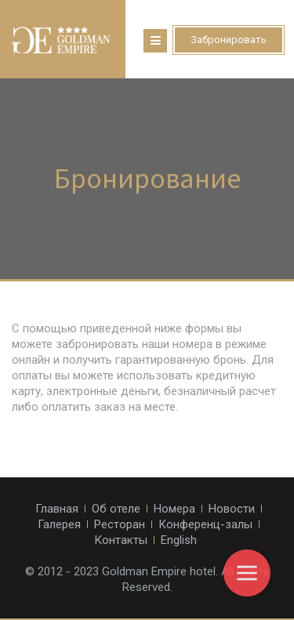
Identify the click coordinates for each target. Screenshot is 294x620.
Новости (232, 509)
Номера (174, 509)
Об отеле (116, 509)
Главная (56, 509)
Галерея (59, 524)
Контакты (120, 540)
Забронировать (229, 39)
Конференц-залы (205, 524)
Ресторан (119, 524)
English (179, 540)
